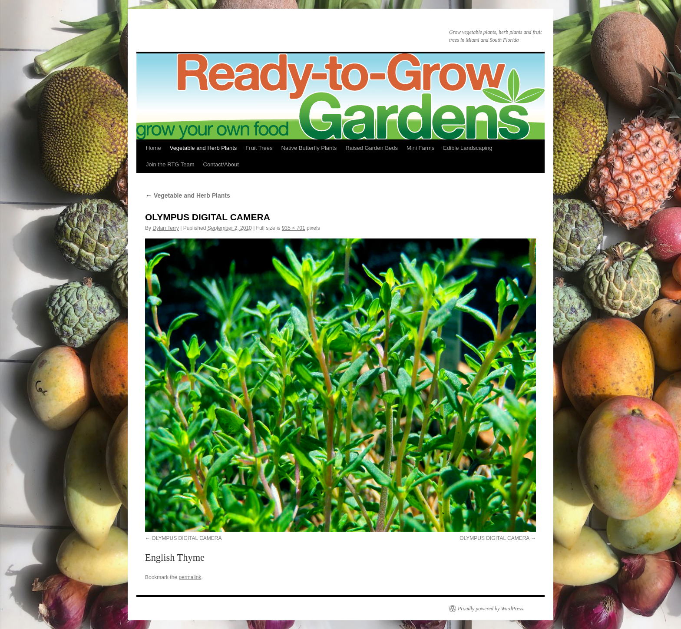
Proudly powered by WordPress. (491, 609)
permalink (190, 577)
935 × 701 (293, 228)
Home (153, 148)
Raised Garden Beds (371, 148)
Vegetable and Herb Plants (203, 148)
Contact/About (221, 164)
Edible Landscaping (467, 148)
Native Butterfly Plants (309, 148)
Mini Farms (420, 148)
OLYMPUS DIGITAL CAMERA (186, 538)
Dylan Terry (165, 228)
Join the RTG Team (170, 164)
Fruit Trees (258, 148)
